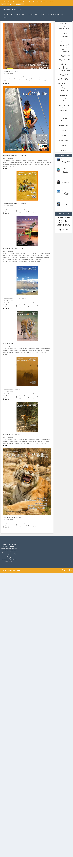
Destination (63, 97)
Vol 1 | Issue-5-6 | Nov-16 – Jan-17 (14, 300)
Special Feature (63, 143)
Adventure (64, 36)
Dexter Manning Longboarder (66, 184)
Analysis (63, 87)
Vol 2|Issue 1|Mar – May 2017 (65, 66)
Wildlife (63, 153)
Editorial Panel (19, 12)
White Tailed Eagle (66, 206)
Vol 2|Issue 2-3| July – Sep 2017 (64, 70)
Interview (64, 122)
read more (6, 86)
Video (63, 150)
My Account (50, 1)
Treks (65, 41)
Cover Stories (64, 95)
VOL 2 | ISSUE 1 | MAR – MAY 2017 (13, 251)
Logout (57, 1)
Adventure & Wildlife (15, 572)
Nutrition (63, 133)
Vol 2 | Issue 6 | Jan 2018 (11, 73)
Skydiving (65, 39)
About (42, 12)
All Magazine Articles (63, 43)
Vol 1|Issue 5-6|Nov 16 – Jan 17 (65, 62)
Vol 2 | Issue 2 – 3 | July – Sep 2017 (14, 205)
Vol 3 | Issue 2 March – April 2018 (14, 158)
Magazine (10, 12)
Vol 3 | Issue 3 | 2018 (65, 77)
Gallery (46, 12)
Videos (65, 120)
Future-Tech (64, 112)
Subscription (59, 12)
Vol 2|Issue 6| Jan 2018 (65, 73)
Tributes (63, 148)
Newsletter (32, 1)
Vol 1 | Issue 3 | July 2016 (11, 391)
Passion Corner (63, 135)
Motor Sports (64, 125)
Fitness (64, 110)
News (53, 12)
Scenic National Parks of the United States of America (66, 163)
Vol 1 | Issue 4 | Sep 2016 (11, 346)
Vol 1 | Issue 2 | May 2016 (11, 437)
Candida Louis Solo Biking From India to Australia (66, 173)
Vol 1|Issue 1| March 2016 (64, 47)
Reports (64, 138)
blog (63, 90)
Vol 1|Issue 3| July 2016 (65, 54)
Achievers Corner (64, 30)
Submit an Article (22, 1)
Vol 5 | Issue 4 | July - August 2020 (66, 178)
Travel (64, 145)
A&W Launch (64, 26)
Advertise (4, 1)
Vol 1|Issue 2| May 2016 (65, 51)
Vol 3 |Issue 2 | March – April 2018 (63, 81)
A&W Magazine (8, 76)
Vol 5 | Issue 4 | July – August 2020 (64, 85)
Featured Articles (64, 107)
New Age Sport (63, 128)
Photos (65, 118)
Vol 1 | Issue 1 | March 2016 (12, 519)
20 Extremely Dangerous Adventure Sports (66, 195)
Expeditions (29, 12)
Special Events (63, 140)
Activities (64, 33)
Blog (38, 1)
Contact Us (11, 1)
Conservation (64, 92)
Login (43, 1)
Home (4, 12)
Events (36, 12)
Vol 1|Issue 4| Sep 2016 (65, 58)
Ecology (63, 100)
